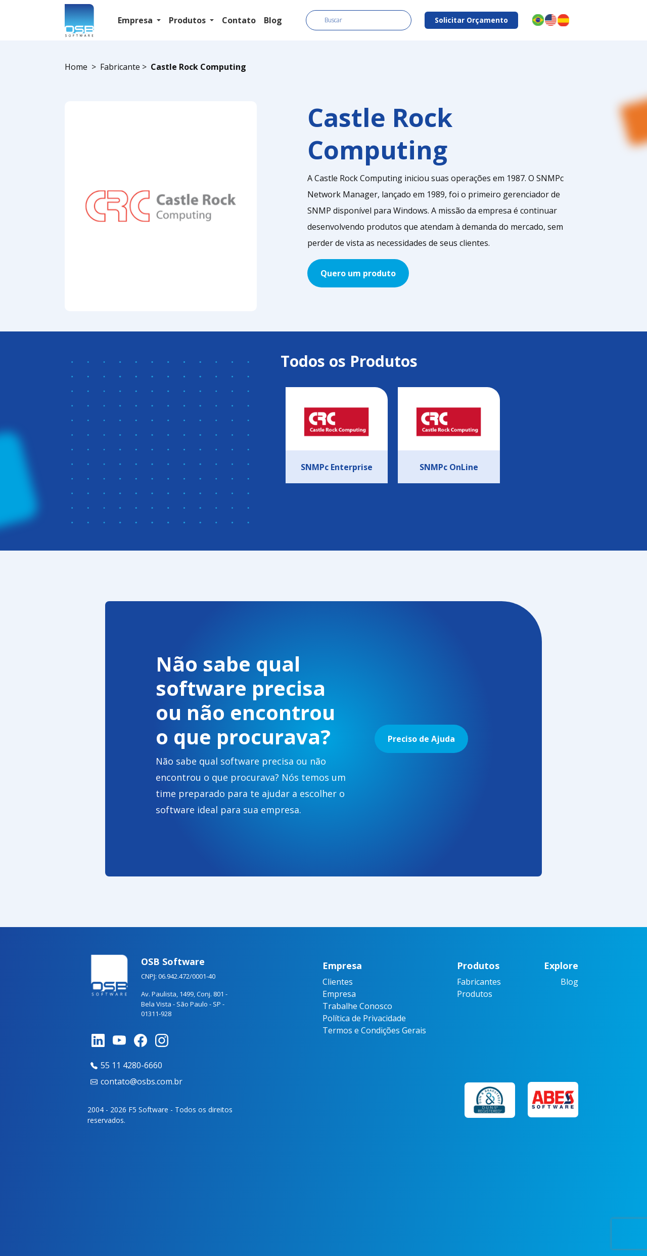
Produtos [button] (188, 20)
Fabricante (120, 66)
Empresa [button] (136, 20)
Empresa (339, 993)
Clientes (337, 981)
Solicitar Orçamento (471, 20)
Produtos (474, 993)
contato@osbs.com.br (134, 1081)
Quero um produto (358, 273)
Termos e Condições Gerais (374, 1030)
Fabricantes (479, 981)
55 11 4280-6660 (124, 1065)
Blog (273, 20)
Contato (239, 20)
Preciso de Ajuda (421, 738)
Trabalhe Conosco (357, 1006)
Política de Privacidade (364, 1018)
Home (76, 66)
